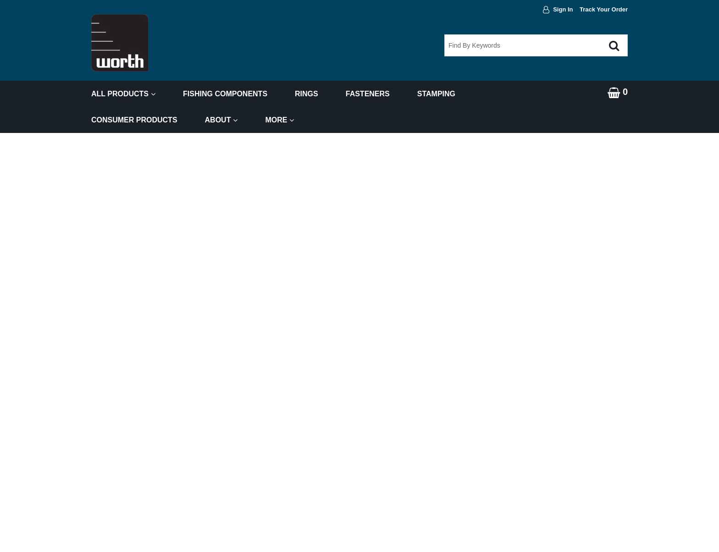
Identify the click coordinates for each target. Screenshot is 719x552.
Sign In (563, 9)
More (279, 120)
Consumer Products (134, 120)
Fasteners (368, 94)
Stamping (436, 94)
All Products (123, 94)
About (221, 120)
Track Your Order (604, 9)
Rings (306, 94)
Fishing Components (225, 94)
